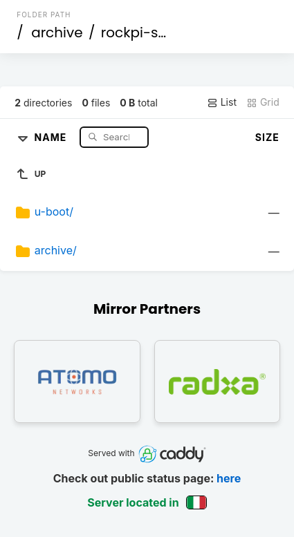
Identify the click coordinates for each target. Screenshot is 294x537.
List (222, 102)
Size (267, 137)
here (229, 478)
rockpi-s (129, 32)
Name (52, 136)
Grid (262, 102)
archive (56, 32)
